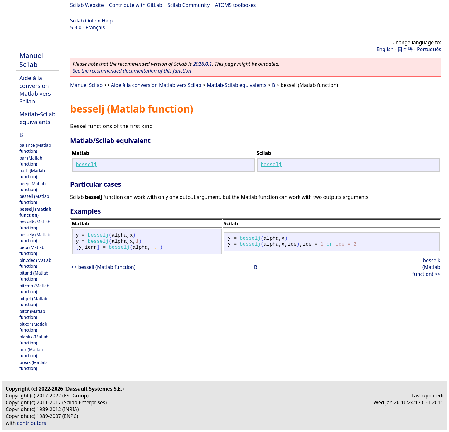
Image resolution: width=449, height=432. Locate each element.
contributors (31, 423)
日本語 (405, 49)
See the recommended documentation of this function (132, 70)
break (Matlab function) (33, 365)
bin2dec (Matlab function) (35, 263)
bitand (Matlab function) (33, 276)
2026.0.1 (202, 63)
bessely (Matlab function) (34, 237)
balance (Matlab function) (35, 148)
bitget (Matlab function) (33, 301)
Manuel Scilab (31, 60)
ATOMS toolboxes (235, 5)
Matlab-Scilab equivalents (37, 118)
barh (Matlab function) (32, 174)
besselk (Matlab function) (34, 225)
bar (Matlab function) (30, 161)
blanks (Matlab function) (34, 340)
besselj (86, 165)
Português (429, 49)
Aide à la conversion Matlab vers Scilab (35, 89)
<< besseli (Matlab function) (103, 267)
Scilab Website (87, 5)
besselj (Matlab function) (35, 212)
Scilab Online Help (91, 20)
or (329, 244)
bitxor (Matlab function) (33, 327)
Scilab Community (188, 5)
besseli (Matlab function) (34, 199)
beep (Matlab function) (32, 186)
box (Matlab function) (31, 352)
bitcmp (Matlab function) (34, 289)
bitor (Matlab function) (32, 314)
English (385, 49)
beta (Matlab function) (32, 250)
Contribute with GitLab (135, 5)
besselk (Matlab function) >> (426, 267)
